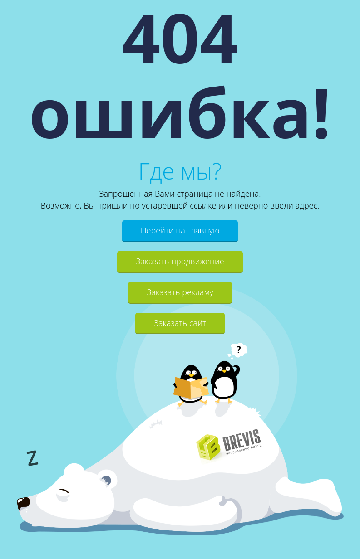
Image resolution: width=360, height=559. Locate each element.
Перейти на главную (180, 230)
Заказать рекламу (180, 292)
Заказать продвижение (180, 261)
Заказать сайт (180, 322)
